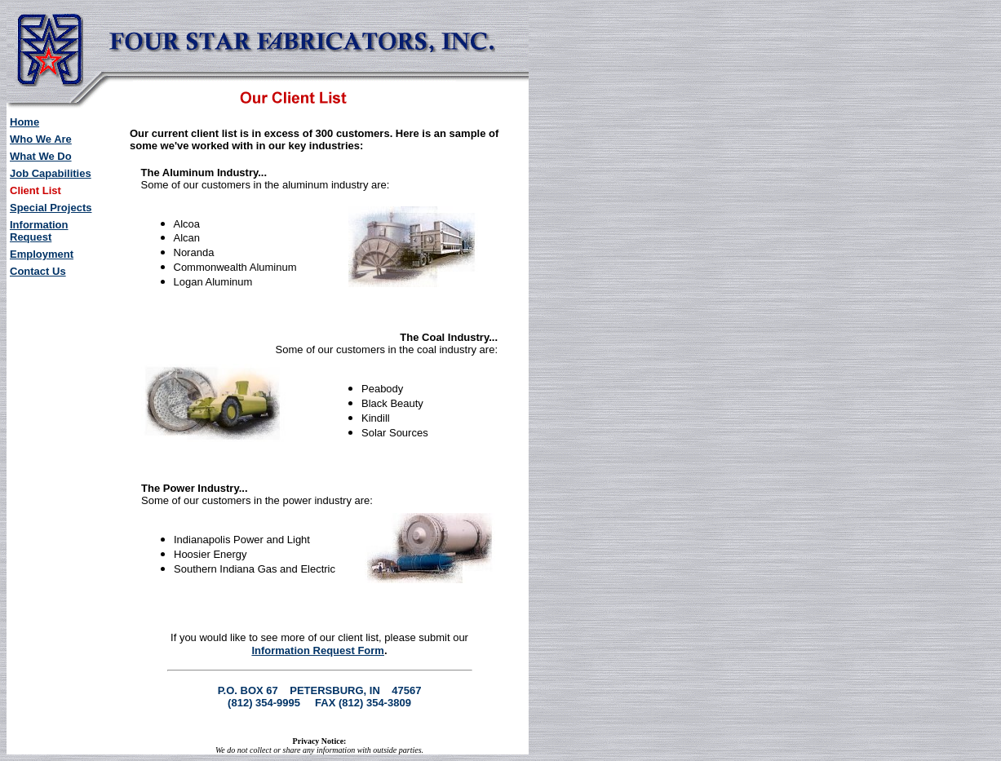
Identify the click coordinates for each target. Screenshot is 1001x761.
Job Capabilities (50, 173)
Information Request (39, 231)
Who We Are (41, 139)
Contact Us (38, 271)
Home (24, 122)
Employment (41, 254)
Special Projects (50, 207)
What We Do (41, 156)
